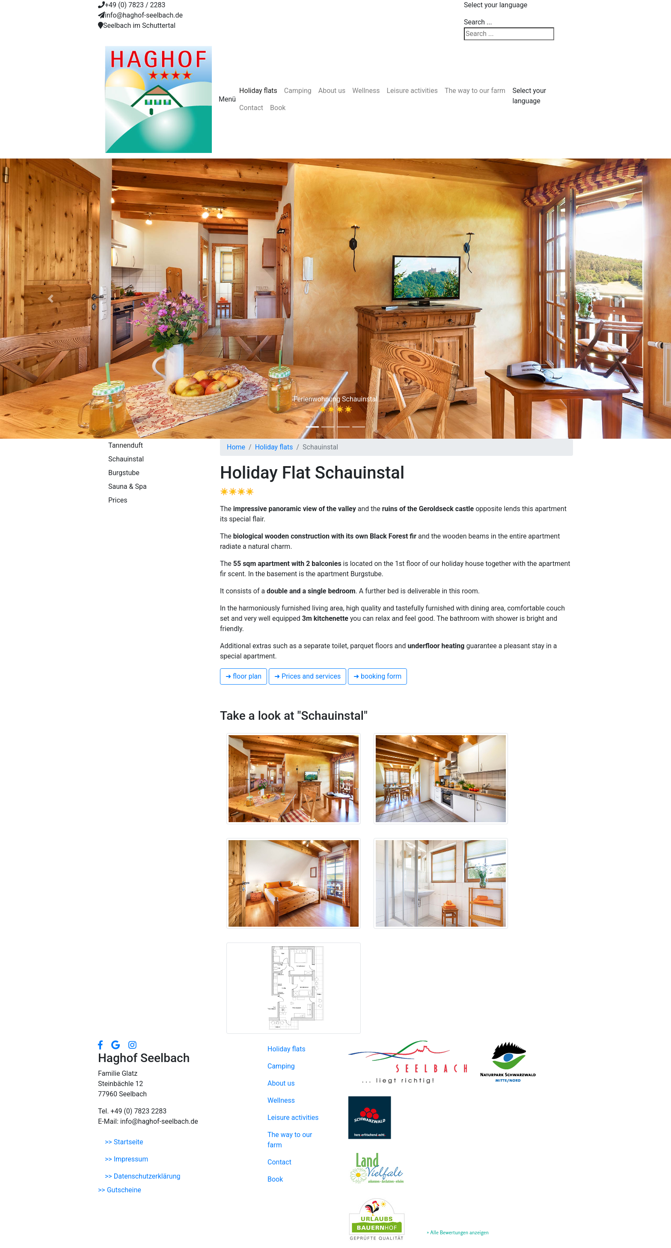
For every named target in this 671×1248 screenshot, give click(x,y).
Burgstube (124, 473)
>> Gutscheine (119, 1190)
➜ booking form (377, 676)
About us (332, 91)
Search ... (478, 22)
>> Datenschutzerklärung (142, 1176)
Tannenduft (125, 445)
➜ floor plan (243, 676)
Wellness (366, 91)
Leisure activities (412, 91)
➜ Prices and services (307, 676)
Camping (298, 91)
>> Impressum (126, 1159)
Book (277, 108)
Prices (118, 500)
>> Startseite (124, 1142)
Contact (251, 108)
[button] (50, 299)
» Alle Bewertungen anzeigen (458, 1232)
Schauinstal (126, 459)
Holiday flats (258, 91)
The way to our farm (475, 91)
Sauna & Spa (127, 486)
